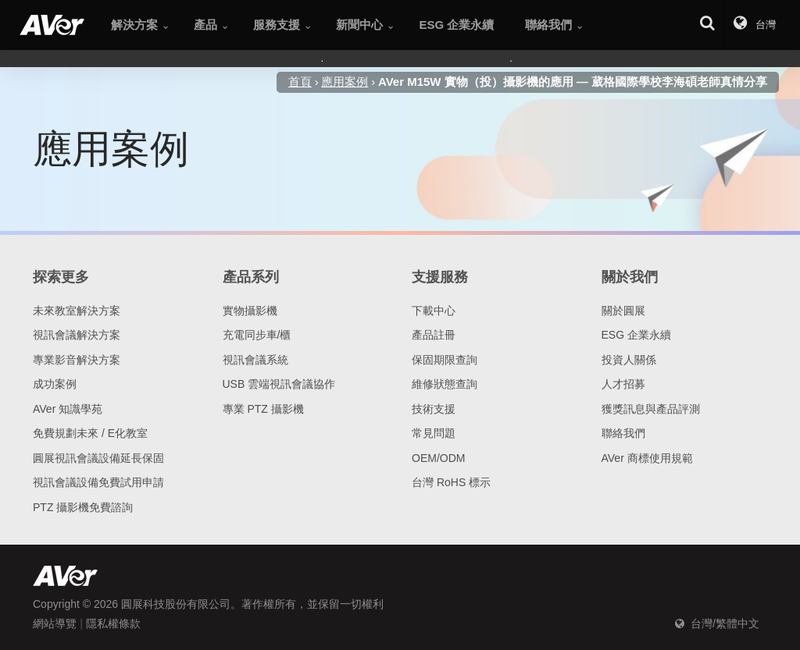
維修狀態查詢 (444, 384)
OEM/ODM (438, 458)
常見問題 (433, 433)
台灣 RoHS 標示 (451, 482)
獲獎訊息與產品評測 (651, 409)
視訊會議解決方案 (76, 335)
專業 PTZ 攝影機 (263, 409)
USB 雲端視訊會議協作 (279, 384)
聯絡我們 (623, 433)
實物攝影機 (250, 310)
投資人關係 (629, 359)
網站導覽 (55, 623)
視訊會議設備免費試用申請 (98, 482)
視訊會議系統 (255, 359)
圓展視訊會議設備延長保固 (98, 458)
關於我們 (630, 277)
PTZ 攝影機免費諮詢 (83, 507)
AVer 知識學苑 (67, 409)
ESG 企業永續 (636, 335)
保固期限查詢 (444, 359)
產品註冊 (433, 335)
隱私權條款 (113, 623)
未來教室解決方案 (76, 310)
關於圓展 (623, 310)
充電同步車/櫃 (257, 335)
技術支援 (433, 409)
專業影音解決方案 (76, 359)
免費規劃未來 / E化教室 (90, 433)
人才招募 (623, 384)
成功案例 (55, 384)
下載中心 (433, 310)
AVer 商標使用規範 (647, 458)
